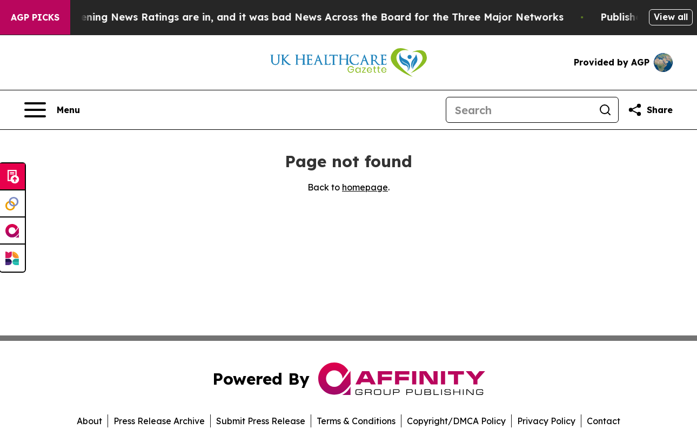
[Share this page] (650, 110)
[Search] (519, 109)
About (89, 421)
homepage (365, 187)
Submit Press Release (260, 421)
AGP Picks (35, 17)
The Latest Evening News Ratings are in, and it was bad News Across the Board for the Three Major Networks (294, 17)
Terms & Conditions (356, 421)
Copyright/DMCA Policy (456, 421)
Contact (603, 421)
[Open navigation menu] (52, 110)
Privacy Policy (546, 421)
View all (671, 16)
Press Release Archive (159, 421)
